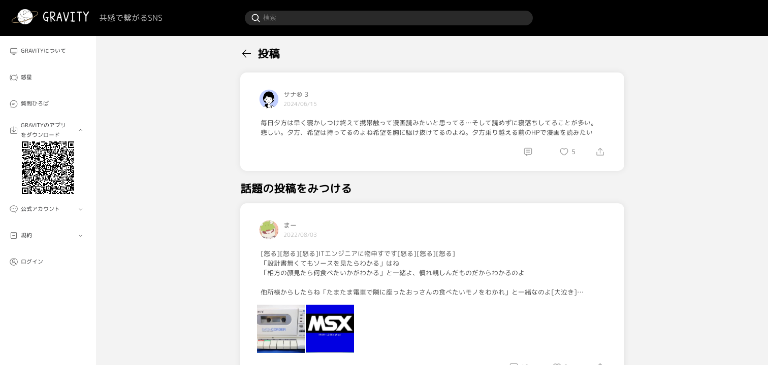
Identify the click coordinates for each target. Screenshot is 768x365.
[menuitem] (48, 51)
